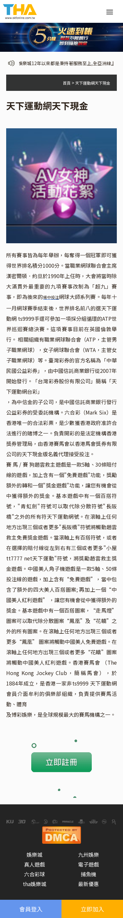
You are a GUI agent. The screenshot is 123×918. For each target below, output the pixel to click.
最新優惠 (88, 884)
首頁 (67, 83)
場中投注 (51, 297)
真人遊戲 (34, 864)
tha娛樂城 (34, 884)
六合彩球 (34, 874)
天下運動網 (60, 516)
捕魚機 (88, 874)
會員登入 (31, 909)
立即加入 (92, 909)
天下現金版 (35, 454)
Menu (111, 8)
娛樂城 (34, 854)
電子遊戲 (88, 864)
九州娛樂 (88, 854)
